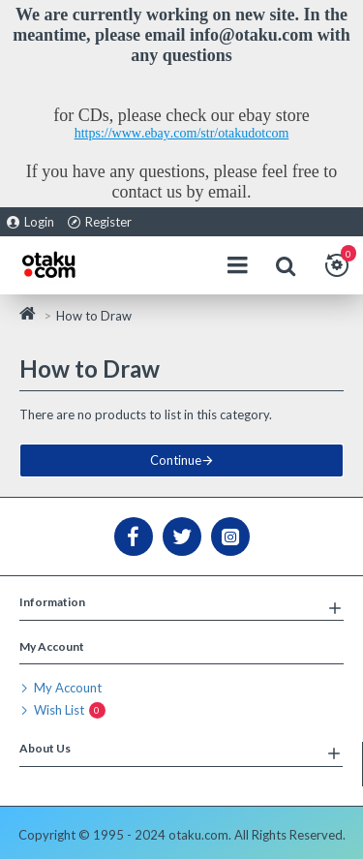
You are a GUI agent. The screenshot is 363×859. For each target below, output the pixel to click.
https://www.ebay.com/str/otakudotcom (182, 133)
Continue (175, 460)
